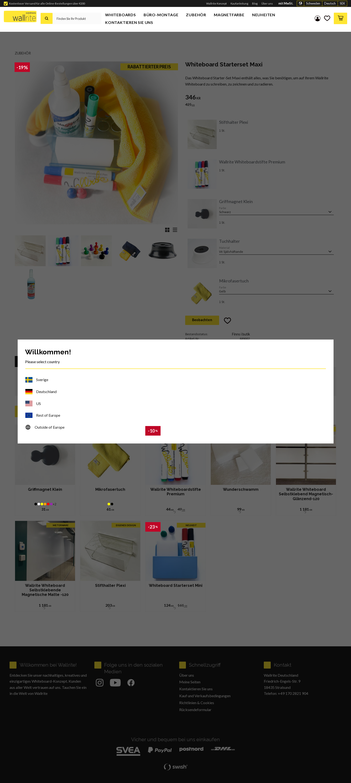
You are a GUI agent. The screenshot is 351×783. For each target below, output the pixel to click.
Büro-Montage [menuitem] (161, 14)
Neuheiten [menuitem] (263, 14)
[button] (327, 18)
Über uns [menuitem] (267, 3)
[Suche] (47, 18)
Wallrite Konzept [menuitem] (216, 3)
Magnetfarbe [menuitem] (229, 14)
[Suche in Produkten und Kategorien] (77, 18)
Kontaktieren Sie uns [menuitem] (129, 22)
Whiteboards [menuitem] (120, 14)
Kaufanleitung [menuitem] (239, 3)
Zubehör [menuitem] (196, 14)
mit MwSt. (285, 3)
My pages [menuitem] (317, 18)
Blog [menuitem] (255, 3)
